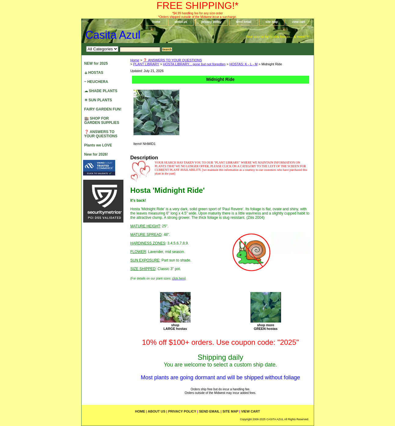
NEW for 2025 (96, 63)
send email (243, 21)
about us (180, 21)
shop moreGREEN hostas (266, 326)
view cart (298, 21)
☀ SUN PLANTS (98, 100)
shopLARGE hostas (175, 326)
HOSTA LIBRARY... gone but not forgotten (194, 64)
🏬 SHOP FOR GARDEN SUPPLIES (101, 120)
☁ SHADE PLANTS (101, 91)
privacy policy (211, 21)
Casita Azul (113, 35)
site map (271, 21)
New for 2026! (96, 154)
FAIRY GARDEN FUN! (103, 109)
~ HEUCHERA (96, 82)
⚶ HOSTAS (93, 72)
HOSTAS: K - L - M (243, 64)
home (156, 21)
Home (134, 60)
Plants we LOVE (98, 145)
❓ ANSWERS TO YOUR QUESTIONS (172, 60)
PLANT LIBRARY (146, 64)
